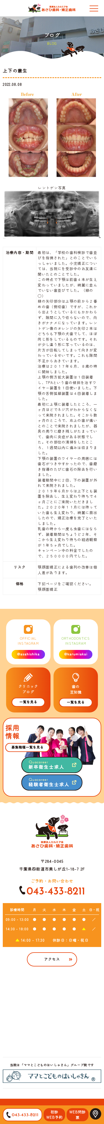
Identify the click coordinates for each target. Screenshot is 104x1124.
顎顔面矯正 (48, 589)
